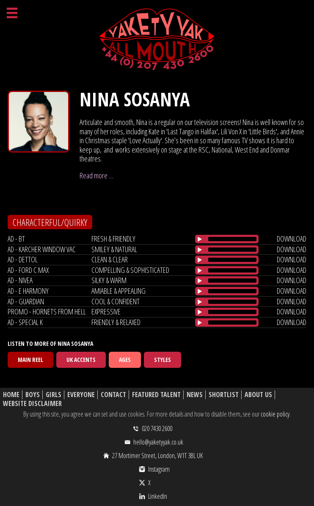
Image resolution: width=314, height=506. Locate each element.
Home (11, 394)
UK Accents (81, 360)
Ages (125, 360)
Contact (113, 394)
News (195, 394)
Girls (53, 394)
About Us (258, 394)
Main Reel (30, 360)
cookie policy (275, 414)
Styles (162, 360)
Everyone (81, 394)
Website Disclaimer (32, 403)
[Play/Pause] (199, 239)
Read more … (96, 175)
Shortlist (224, 394)
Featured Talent (156, 394)
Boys (32, 394)
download (291, 239)
